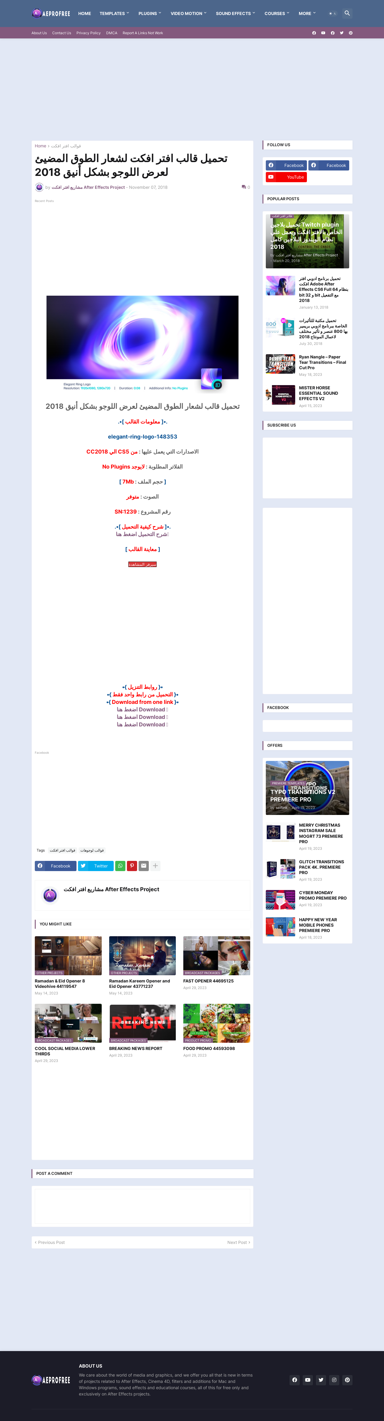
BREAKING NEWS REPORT (135, 1048)
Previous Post (51, 1242)
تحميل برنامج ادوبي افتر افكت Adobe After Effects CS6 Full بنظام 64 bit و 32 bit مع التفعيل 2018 (323, 289)
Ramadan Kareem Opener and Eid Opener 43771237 (139, 983)
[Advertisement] (192, 89)
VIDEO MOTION (186, 13)
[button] (333, 14)
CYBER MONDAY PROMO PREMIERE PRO (323, 895)
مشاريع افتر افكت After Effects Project (111, 889)
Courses (275, 13)
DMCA (111, 33)
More (305, 13)
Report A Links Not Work (143, 33)
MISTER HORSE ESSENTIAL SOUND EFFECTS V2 (318, 393)
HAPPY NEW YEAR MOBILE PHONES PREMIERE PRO (318, 925)
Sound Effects (233, 13)
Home (84, 13)
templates (112, 13)
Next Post (237, 1242)
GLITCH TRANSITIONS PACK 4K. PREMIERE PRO (321, 867)
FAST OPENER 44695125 (208, 980)
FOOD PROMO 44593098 (209, 1048)
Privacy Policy (88, 33)
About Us (39, 33)
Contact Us (61, 33)
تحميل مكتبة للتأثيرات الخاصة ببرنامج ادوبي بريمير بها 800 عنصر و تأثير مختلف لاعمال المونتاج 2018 (323, 328)
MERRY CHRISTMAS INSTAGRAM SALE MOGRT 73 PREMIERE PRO (321, 833)
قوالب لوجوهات (92, 850)
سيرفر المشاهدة (142, 564)
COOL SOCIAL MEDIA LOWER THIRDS (65, 1051)
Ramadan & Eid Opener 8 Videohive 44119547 (60, 983)
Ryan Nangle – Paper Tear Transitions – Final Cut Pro (322, 362)
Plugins (148, 13)
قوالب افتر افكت (66, 146)
